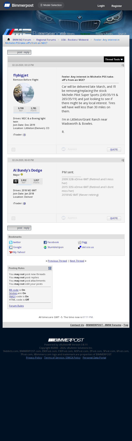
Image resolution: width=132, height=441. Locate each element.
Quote (114, 149)
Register (117, 6)
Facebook (53, 242)
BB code (14, 289)
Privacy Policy (34, 357)
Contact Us (77, 324)
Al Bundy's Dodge (27, 170)
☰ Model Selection (51, 5)
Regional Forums (46, 39)
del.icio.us (88, 247)
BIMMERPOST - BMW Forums (103, 324)
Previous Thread (57, 260)
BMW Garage (47, 34)
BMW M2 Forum (22, 39)
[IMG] (12, 296)
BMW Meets (67, 34)
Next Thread (77, 260)
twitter (17, 242)
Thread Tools (112, 59)
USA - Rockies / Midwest (75, 39)
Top (125, 324)
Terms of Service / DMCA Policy (62, 357)
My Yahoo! (19, 252)
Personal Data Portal (94, 357)
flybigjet (20, 75)
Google (17, 247)
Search (122, 34)
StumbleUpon (56, 247)
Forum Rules (16, 305)
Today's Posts (104, 34)
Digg (84, 242)
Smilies (13, 293)
